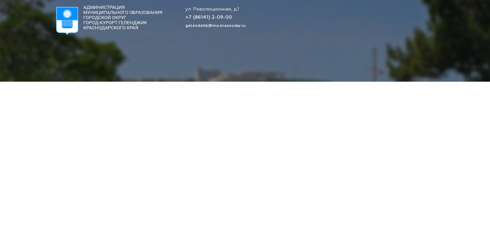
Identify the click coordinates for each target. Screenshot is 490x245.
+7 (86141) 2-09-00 (208, 17)
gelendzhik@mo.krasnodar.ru (215, 26)
